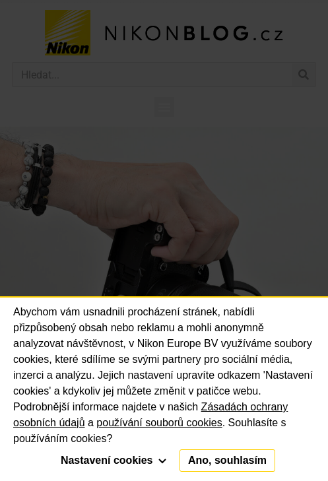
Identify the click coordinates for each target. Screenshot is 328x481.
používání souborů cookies (159, 422)
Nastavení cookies (113, 460)
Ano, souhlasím (227, 460)
